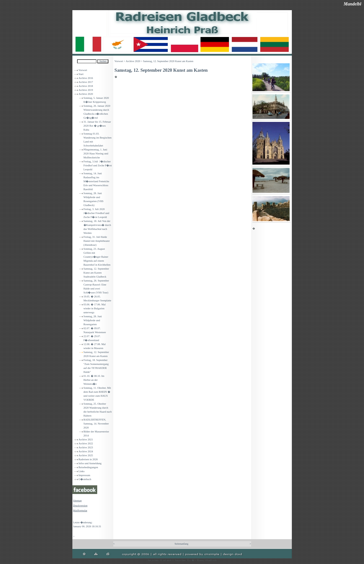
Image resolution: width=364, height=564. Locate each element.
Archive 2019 (86, 90)
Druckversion (80, 505)
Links (82, 471)
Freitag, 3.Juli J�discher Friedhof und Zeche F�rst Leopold (98, 165)
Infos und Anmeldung (90, 463)
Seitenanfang (181, 543)
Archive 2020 (86, 94)
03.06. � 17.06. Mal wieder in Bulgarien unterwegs (95, 308)
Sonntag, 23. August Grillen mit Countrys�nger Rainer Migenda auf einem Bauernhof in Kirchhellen (97, 256)
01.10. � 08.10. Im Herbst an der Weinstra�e (94, 380)
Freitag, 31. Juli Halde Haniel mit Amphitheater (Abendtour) (97, 241)
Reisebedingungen (88, 467)
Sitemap (77, 500)
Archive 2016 (86, 78)
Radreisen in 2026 (88, 459)
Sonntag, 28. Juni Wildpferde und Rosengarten (94, 320)
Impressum (84, 475)
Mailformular (80, 510)
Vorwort (83, 70)
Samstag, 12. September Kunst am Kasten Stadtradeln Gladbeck (96, 272)
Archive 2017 (86, 82)
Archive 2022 (86, 443)
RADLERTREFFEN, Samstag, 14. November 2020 (96, 423)
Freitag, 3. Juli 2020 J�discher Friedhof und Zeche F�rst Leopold (96, 213)
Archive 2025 (86, 455)
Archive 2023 (86, 447)
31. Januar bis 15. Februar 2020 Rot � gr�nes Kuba (97, 125)
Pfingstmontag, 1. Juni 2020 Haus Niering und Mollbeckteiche (96, 153)
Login (76, 517)
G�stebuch (85, 479)
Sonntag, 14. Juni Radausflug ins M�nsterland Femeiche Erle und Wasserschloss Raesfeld (96, 181)
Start (81, 74)
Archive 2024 (86, 451)
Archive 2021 (86, 439)
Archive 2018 (86, 86)
